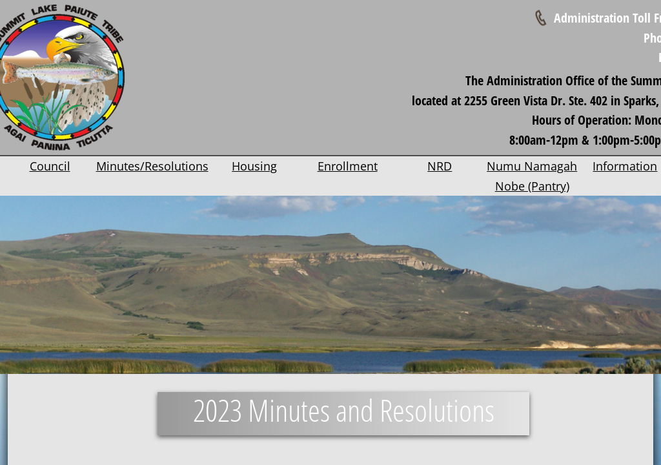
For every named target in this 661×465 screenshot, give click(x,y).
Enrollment (348, 166)
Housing (254, 166)
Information (625, 166)
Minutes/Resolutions (152, 166)
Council (50, 166)
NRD (439, 166)
